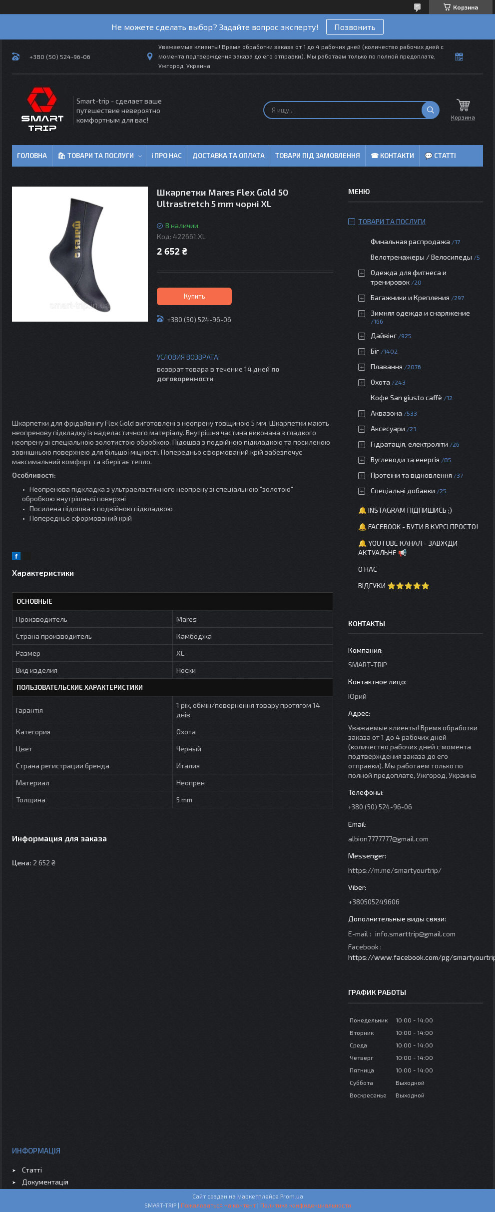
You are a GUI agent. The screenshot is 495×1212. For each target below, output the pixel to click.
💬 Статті (440, 156)
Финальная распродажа (410, 241)
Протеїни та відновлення (411, 475)
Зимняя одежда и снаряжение (420, 313)
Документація (45, 1181)
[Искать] (431, 110)
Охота (380, 382)
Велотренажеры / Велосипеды (421, 257)
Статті (32, 1169)
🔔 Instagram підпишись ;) (405, 510)
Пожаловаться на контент (218, 1204)
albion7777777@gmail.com (388, 838)
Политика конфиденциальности (305, 1204)
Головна (32, 156)
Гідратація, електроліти (409, 444)
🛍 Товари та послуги (95, 156)
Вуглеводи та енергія (405, 459)
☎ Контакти (392, 156)
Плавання (387, 366)
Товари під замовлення (317, 156)
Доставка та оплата (228, 156)
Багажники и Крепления (410, 297)
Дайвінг (384, 335)
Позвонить (355, 27)
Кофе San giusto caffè (406, 397)
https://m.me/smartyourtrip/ (395, 870)
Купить (194, 296)
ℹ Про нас (166, 156)
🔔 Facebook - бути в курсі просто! (418, 526)
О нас (367, 569)
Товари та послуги (392, 221)
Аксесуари (388, 428)
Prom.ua (291, 1195)
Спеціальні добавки (403, 490)
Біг (375, 351)
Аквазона (386, 413)
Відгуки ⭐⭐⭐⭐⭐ (394, 585)
